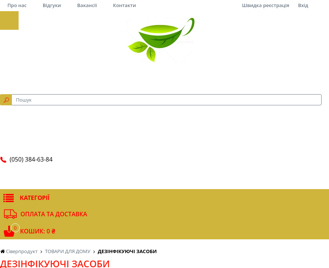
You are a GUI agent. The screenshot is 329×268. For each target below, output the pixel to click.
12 (228, 31)
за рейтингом (130, 31)
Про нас (16, 5)
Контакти (124, 5)
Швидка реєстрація (265, 5)
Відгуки (52, 5)
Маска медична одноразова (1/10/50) (51, 135)
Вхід (303, 5)
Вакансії (87, 5)
